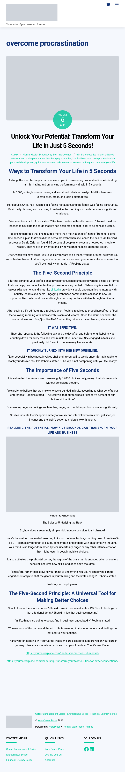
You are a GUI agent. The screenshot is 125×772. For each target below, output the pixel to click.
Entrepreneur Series (78, 713)
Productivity (45, 154)
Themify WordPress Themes (77, 726)
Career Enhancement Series (50, 713)
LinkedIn (56, 289)
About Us (50, 760)
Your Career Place (47, 720)
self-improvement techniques (78, 162)
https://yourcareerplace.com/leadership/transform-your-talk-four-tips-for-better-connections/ (62, 661)
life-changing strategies (58, 158)
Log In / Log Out (53, 754)
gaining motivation (35, 158)
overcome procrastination (101, 158)
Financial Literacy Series (103, 713)
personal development (22, 162)
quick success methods (48, 162)
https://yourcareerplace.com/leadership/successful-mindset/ (62, 653)
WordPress (55, 726)
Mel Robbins (79, 158)
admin (15, 155)
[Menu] (116, 4)
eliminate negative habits (90, 154)
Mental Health (30, 154)
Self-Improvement (62, 154)
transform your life (105, 162)
